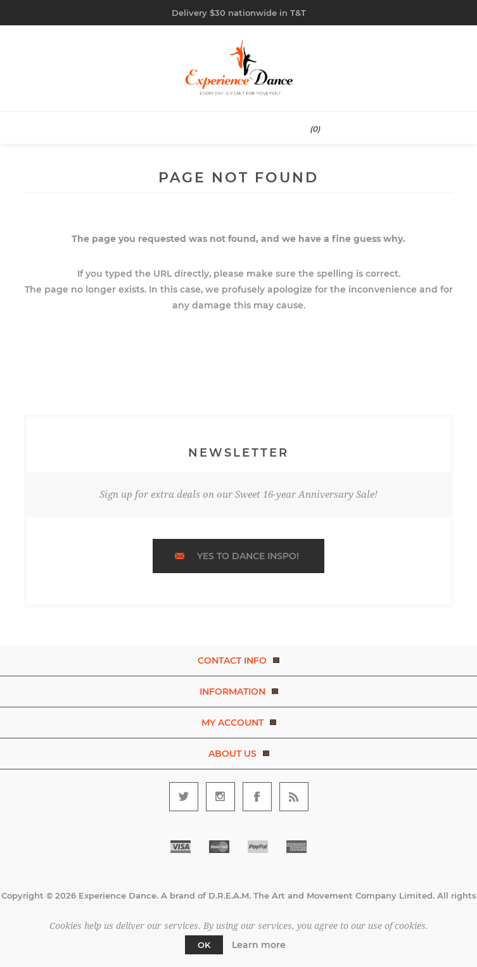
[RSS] (294, 797)
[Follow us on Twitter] (184, 797)
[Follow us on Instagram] (220, 797)
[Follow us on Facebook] (257, 797)
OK (204, 945)
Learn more (259, 945)
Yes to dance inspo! (248, 556)
